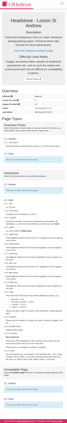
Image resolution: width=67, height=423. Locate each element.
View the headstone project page (33, 50)
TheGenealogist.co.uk (25, 421)
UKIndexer (16, 4)
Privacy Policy (57, 421)
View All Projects (33, 79)
